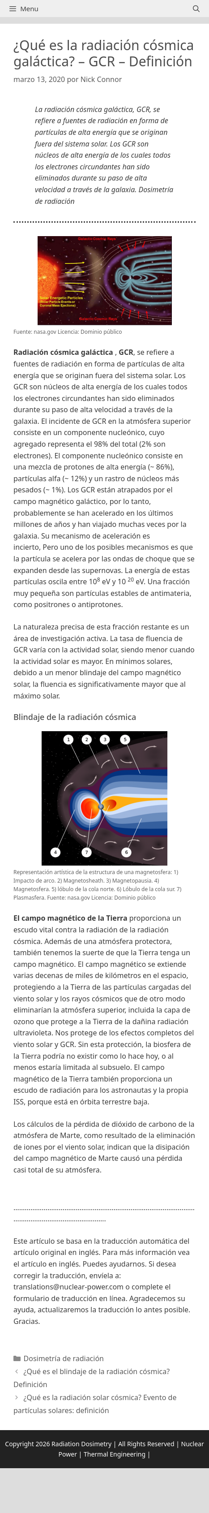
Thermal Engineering (114, 1454)
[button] (104, 1194)
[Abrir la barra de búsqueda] (196, 8)
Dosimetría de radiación (64, 1358)
